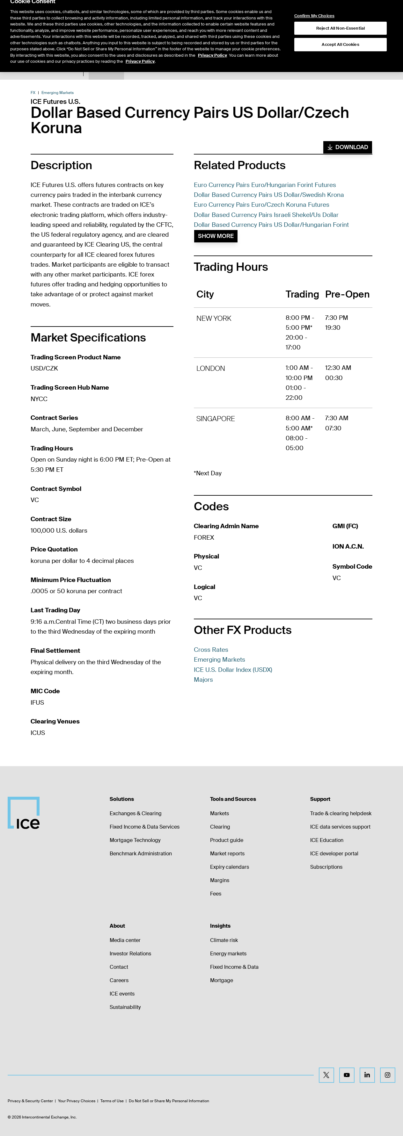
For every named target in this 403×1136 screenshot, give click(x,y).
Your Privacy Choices (76, 1101)
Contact (119, 967)
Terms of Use (112, 1101)
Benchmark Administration (141, 853)
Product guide (226, 840)
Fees (215, 893)
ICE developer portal (334, 853)
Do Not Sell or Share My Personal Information (169, 1101)
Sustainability (125, 1007)
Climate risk (224, 940)
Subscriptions (326, 867)
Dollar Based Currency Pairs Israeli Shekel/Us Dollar (266, 215)
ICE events (122, 993)
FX (33, 92)
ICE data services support (340, 826)
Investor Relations (130, 953)
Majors (203, 680)
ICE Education (326, 840)
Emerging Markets (57, 92)
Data (133, 69)
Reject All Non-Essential (340, 13)
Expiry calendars (229, 867)
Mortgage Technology (135, 840)
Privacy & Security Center (30, 1101)
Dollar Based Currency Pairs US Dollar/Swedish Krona (269, 195)
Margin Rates (195, 69)
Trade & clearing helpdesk (340, 813)
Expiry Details (159, 69)
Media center (125, 940)
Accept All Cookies (340, 29)
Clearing (220, 826)
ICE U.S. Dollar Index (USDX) (233, 670)
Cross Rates (211, 650)
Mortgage (221, 980)
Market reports (227, 853)
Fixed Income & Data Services (145, 826)
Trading (278, 69)
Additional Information (240, 69)
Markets (219, 813)
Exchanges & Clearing (136, 813)
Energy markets (228, 953)
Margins (219, 880)
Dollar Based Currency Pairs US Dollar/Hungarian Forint (271, 225)
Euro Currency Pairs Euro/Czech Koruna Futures (261, 205)
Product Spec (106, 69)
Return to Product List (54, 70)
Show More (216, 236)
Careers (119, 980)
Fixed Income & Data (234, 967)
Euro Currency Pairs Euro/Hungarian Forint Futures (265, 185)
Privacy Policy (212, 40)
